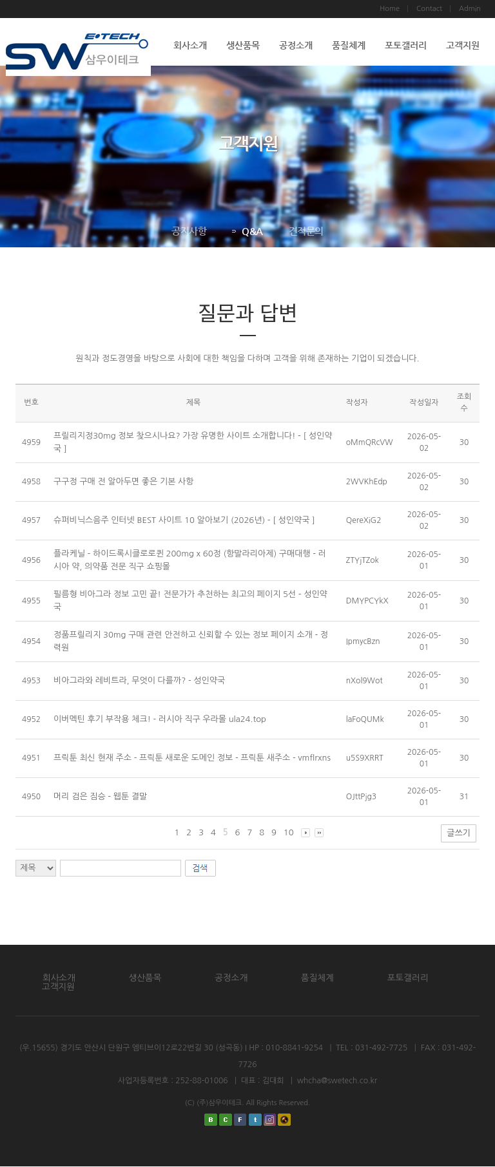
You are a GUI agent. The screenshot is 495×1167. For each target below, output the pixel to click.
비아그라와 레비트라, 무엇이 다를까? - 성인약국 (139, 680)
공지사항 (188, 230)
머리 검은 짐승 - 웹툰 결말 (100, 796)
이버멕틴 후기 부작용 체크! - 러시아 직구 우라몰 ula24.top (159, 719)
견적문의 (305, 230)
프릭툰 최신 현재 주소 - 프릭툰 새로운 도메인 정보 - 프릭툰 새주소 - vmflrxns (192, 758)
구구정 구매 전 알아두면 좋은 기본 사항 (123, 481)
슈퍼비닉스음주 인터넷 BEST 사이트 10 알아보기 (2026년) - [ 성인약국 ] (184, 520)
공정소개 (296, 45)
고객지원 (463, 45)
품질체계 (348, 45)
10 (289, 832)
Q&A (247, 230)
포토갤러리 (406, 45)
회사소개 (190, 45)
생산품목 (243, 45)
